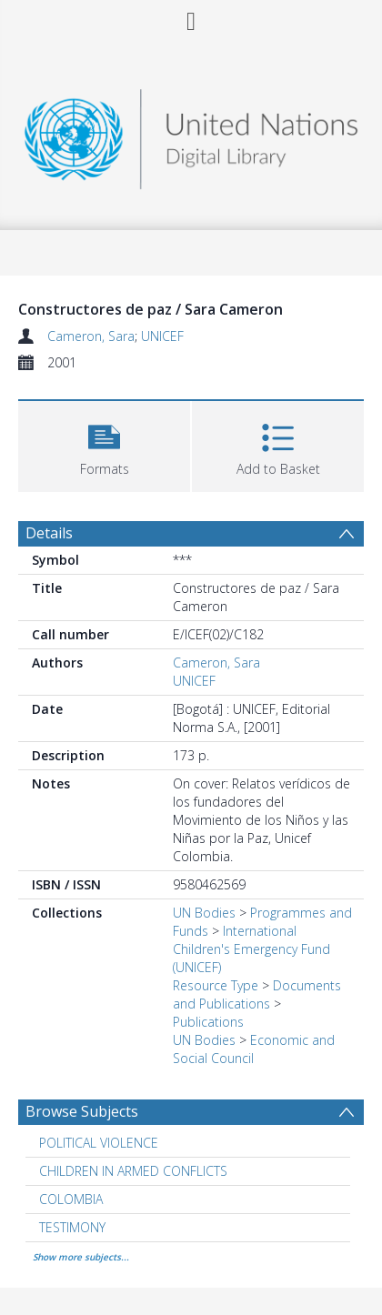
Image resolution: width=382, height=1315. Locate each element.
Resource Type (215, 985)
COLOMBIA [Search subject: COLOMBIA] (71, 1199)
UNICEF (162, 336)
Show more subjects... (81, 1256)
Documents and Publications (257, 994)
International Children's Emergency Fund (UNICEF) (251, 949)
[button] (104, 444)
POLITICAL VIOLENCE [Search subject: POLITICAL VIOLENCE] (98, 1142)
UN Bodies (204, 912)
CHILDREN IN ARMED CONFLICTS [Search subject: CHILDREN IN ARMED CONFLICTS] (133, 1170)
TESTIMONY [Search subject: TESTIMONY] (72, 1227)
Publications (208, 1021)
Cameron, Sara (91, 336)
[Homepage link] (191, 134)
